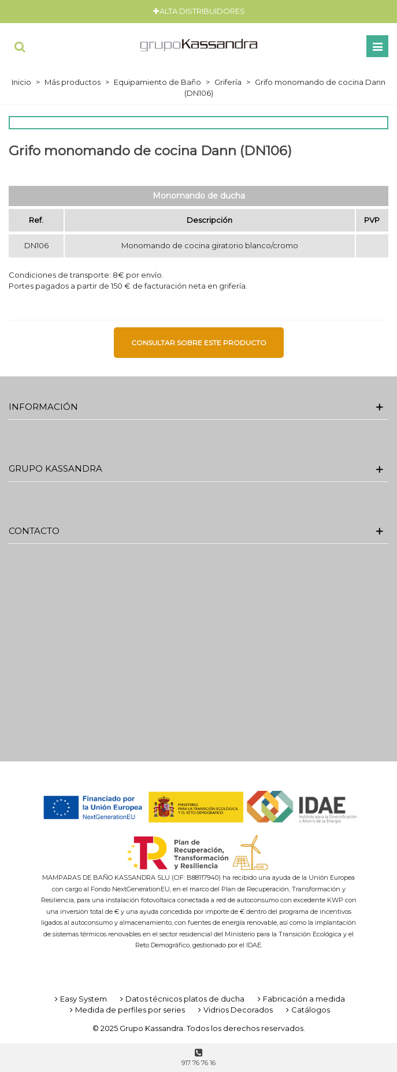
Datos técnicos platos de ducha (181, 998)
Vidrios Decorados (234, 1009)
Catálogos (307, 1009)
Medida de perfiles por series (126, 1009)
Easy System (80, 998)
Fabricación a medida (300, 998)
